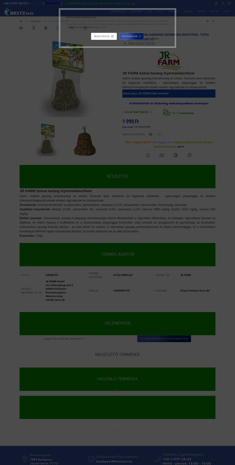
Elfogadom (129, 36)
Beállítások (102, 36)
